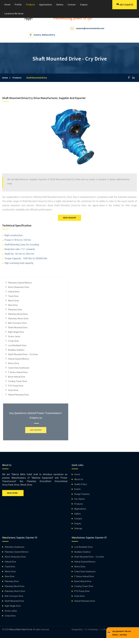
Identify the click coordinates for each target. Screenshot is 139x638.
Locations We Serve (13, 13)
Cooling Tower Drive (17, 382)
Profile (18, 4)
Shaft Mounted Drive (17, 328)
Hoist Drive (13, 391)
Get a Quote (124, 4)
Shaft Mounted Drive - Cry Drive (23, 355)
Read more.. (13, 493)
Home (7, 4)
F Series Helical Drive (18, 373)
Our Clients (79, 499)
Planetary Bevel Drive (18, 315)
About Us (78, 479)
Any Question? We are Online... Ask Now (121, 633)
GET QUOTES (36, 430)
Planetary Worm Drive (18, 319)
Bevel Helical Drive (16, 378)
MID (85, 629)
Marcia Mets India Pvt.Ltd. (20, 629)
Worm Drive (13, 364)
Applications (45, 4)
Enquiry (83, 4)
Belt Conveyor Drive (17, 324)
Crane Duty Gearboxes (18, 369)
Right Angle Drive (16, 333)
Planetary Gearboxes (14, 547)
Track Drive (13, 297)
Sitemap (78, 528)
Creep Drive (13, 342)
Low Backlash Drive (17, 346)
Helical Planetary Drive (18, 396)
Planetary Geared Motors (20, 284)
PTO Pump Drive (15, 387)
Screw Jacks (14, 337)
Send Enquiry (69, 218)
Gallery (59, 4)
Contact (72, 4)
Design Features (82, 494)
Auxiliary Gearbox (16, 351)
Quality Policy (80, 484)
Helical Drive (14, 292)
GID (100, 629)
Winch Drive (13, 301)
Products (30, 4)
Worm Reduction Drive (18, 288)
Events (77, 489)
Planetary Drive (15, 310)
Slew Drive (13, 306)
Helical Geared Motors (18, 360)
